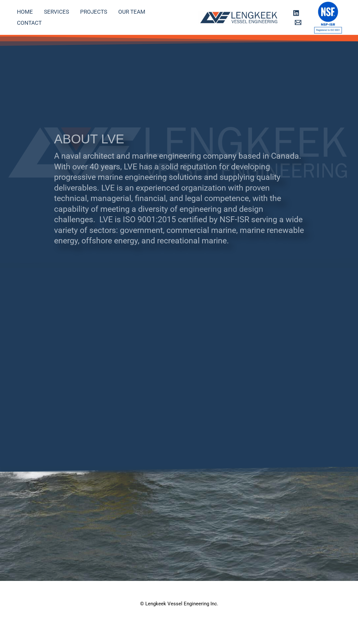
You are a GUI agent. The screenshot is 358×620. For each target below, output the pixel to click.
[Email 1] (298, 22)
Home (25, 11)
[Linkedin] (296, 13)
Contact (29, 23)
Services (56, 11)
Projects (93, 11)
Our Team (131, 11)
